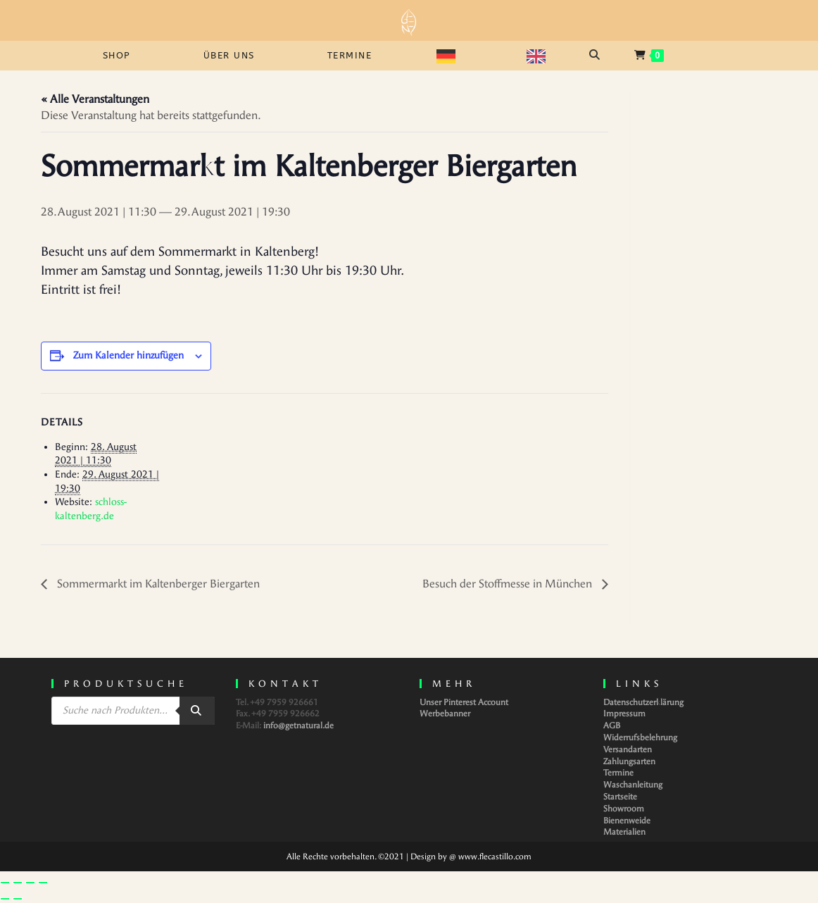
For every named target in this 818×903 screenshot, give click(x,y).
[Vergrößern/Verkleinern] (5, 882)
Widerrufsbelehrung (640, 737)
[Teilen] (30, 882)
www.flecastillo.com (494, 856)
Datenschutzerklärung (643, 702)
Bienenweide (626, 821)
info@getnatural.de (298, 725)
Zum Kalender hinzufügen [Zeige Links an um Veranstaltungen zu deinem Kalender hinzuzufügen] (128, 355)
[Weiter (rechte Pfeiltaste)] (18, 898)
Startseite (620, 797)
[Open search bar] (596, 55)
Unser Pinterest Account (464, 702)
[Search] (197, 711)
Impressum (624, 713)
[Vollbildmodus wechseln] (18, 882)
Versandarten (627, 749)
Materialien (624, 832)
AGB (611, 725)
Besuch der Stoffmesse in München (508, 583)
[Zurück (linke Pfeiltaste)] (5, 898)
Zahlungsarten (629, 761)
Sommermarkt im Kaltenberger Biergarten (157, 583)
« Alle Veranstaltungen (95, 99)
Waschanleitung (632, 785)
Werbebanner (445, 713)
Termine (618, 773)
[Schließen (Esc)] (43, 882)
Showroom (623, 809)
